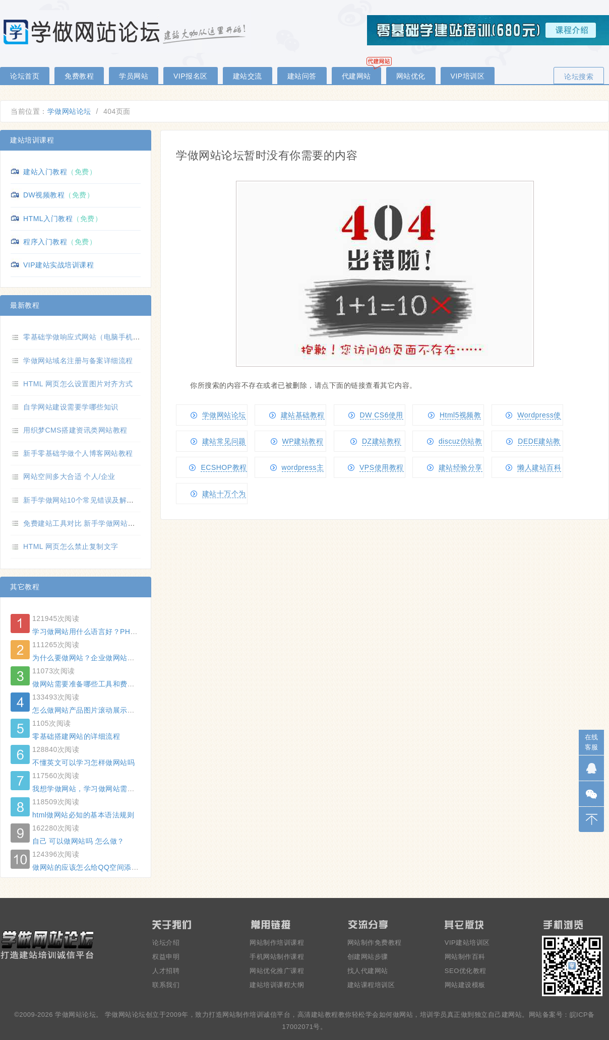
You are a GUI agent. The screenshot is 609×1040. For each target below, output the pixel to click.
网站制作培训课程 (277, 942)
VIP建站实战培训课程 (58, 265)
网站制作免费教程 (374, 942)
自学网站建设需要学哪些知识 (70, 407)
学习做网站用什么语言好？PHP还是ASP (98, 632)
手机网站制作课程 (277, 956)
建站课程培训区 (371, 985)
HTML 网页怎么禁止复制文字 (70, 546)
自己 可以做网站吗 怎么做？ (78, 841)
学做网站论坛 (69, 111)
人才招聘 (165, 971)
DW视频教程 (44, 195)
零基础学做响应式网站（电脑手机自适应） (92, 337)
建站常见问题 (224, 441)
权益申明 (165, 956)
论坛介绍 (165, 942)
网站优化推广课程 (277, 971)
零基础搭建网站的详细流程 (76, 736)
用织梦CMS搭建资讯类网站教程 (75, 430)
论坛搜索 (578, 77)
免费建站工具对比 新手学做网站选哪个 (86, 523)
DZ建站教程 (381, 441)
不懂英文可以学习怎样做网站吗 (83, 762)
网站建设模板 (465, 985)
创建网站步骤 (367, 956)
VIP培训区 (468, 76)
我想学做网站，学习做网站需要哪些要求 (98, 789)
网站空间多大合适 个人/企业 (69, 476)
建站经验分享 (460, 467)
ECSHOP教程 (224, 467)
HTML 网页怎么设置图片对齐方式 (78, 384)
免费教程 (79, 76)
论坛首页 (24, 76)
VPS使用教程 (381, 467)
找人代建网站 (367, 971)
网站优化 (410, 76)
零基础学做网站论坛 (126, 31)
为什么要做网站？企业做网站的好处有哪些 (101, 658)
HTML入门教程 (48, 219)
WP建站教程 (303, 441)
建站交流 (247, 76)
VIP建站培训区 (467, 942)
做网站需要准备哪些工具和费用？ (87, 684)
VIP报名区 (190, 76)
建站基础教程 (303, 415)
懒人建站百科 (539, 467)
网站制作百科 (465, 956)
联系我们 (165, 985)
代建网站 (356, 76)
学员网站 (133, 76)
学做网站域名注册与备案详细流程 (78, 361)
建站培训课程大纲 (277, 985)
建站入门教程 (45, 172)
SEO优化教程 (465, 971)
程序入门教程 (45, 242)
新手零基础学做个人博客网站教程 (78, 453)
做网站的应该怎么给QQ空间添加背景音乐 (100, 867)
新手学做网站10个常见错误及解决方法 (86, 500)
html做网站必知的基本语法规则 (83, 815)
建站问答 (302, 76)
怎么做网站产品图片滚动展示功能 (87, 710)
